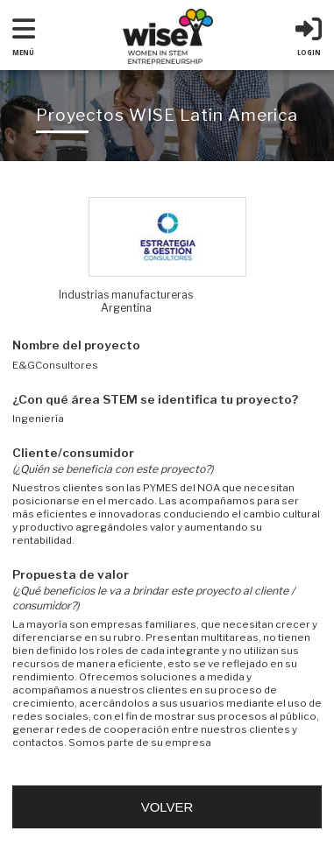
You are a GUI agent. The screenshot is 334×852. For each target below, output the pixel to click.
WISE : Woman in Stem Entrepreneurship (168, 36)
